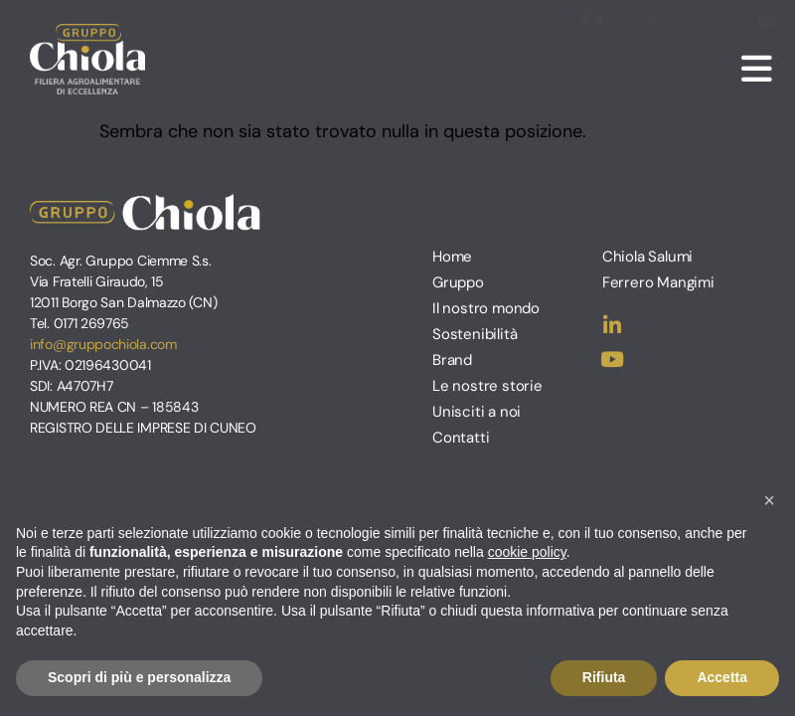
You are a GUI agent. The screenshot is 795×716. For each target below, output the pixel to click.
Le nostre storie (487, 386)
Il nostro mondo (486, 308)
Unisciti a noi (476, 412)
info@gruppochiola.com (103, 344)
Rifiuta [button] (604, 677)
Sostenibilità (474, 334)
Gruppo (458, 282)
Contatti (460, 438)
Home (452, 257)
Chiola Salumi (647, 257)
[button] (769, 500)
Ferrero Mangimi (658, 282)
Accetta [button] (722, 677)
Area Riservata (660, 21)
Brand (452, 360)
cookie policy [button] (527, 552)
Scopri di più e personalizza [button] (139, 677)
